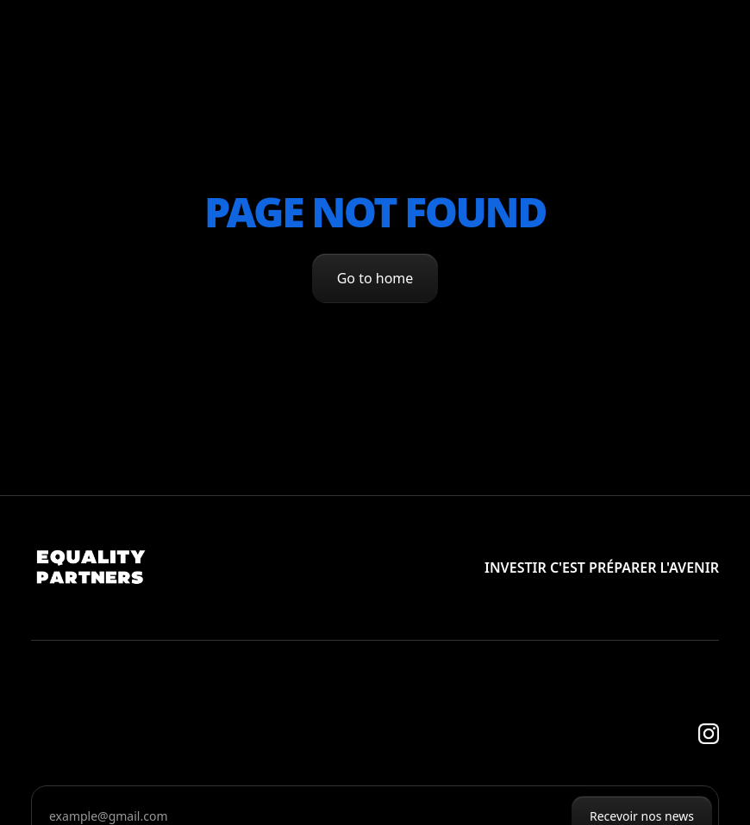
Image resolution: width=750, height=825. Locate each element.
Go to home (375, 278)
